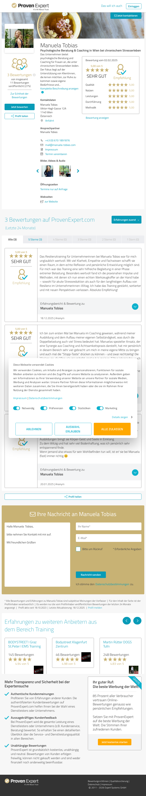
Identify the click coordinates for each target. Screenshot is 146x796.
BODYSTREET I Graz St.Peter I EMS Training (24, 644)
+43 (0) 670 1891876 (57, 140)
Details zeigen (118, 417)
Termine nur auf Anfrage (53, 189)
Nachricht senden (91, 574)
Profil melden (95, 607)
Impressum (22, 398)
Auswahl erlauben (73, 428)
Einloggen (133, 6)
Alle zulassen (112, 429)
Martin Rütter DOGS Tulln (117, 644)
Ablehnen (33, 429)
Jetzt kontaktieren (126, 15)
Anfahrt (49, 120)
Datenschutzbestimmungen (48, 398)
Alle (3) (12, 239)
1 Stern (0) (133, 239)
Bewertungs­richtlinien (98, 781)
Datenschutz (94, 784)
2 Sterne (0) (109, 239)
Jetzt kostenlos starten (115, 742)
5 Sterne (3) (35, 239)
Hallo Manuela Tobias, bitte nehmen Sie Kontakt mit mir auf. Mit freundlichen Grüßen (37, 554)
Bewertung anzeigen (97, 117)
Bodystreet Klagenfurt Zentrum (71, 644)
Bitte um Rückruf (92, 549)
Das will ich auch (111, 6)
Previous (37, 171)
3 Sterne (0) (84, 239)
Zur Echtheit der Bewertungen (19, 95)
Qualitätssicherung (119, 781)
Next (78, 171)
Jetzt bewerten (19, 107)
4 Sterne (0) (60, 239)
